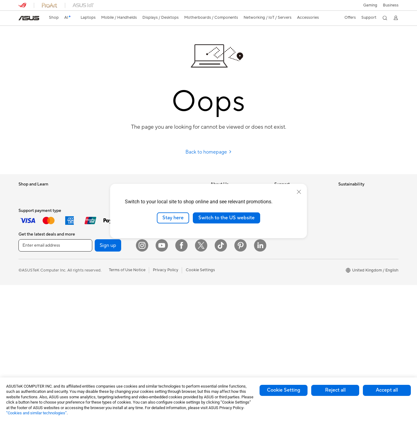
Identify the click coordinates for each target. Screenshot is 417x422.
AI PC (215, 300)
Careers (217, 272)
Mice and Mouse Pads (165, 263)
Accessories (29, 249)
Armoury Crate (224, 318)
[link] (28, 18)
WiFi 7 (87, 332)
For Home (27, 203)
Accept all (387, 390)
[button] (370, 5)
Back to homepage (208, 152)
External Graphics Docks (104, 285)
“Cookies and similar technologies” (36, 413)
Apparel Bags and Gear (166, 290)
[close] (298, 192)
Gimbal (151, 309)
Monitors (26, 295)
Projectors (28, 305)
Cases (87, 267)
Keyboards (155, 254)
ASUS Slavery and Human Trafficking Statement (233, 251)
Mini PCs (90, 202)
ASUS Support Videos (294, 248)
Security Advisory (290, 239)
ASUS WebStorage (227, 239)
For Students (30, 212)
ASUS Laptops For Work (40, 221)
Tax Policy (219, 262)
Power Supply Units (100, 258)
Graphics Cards (96, 239)
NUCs (87, 193)
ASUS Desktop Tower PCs (42, 323)
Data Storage (94, 276)
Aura (214, 327)
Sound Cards (94, 295)
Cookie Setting (283, 390)
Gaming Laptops (33, 239)
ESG (342, 193)
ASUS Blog (220, 290)
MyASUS (282, 258)
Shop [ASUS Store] (54, 17)
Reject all (335, 390)
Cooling (89, 249)
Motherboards (95, 230)
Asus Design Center (228, 309)
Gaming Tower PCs (35, 332)
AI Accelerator (95, 313)
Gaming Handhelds (35, 267)
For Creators (30, 230)
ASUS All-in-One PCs (37, 314)
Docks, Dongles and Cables (170, 327)
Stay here (173, 218)
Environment (349, 202)
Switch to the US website (226, 218)
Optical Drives (95, 304)
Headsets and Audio (163, 272)
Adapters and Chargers (166, 318)
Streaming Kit (157, 300)
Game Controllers (161, 281)
